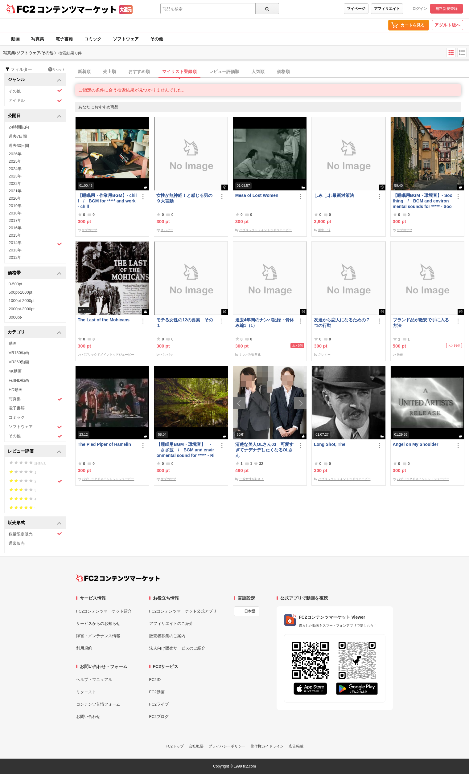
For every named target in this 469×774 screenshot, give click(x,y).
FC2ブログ (159, 716)
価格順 (283, 71)
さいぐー (167, 230)
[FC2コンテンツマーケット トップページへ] (118, 578)
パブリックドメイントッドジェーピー (265, 230)
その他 (156, 38)
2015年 (15, 235)
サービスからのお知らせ (98, 623)
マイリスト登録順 (179, 71)
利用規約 (84, 648)
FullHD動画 (19, 380)
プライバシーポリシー (226, 746)
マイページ (356, 8)
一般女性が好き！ (251, 479)
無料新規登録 (446, 8)
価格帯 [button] (35, 273)
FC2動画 (157, 692)
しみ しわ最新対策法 (334, 195)
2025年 (15, 161)
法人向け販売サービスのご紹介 (177, 648)
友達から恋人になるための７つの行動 (342, 322)
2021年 (15, 191)
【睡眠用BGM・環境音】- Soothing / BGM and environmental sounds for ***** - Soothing (423, 201)
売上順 (109, 71)
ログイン (419, 8)
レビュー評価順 (224, 71)
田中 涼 (324, 230)
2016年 (15, 228)
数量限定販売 (35, 533)
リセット (56, 69)
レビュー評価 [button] (35, 451)
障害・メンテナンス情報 (98, 635)
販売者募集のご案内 (167, 635)
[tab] (272, 72)
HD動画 (16, 389)
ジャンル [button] (35, 80)
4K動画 (15, 371)
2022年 (15, 183)
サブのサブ (89, 230)
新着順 (84, 71)
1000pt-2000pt (22, 300)
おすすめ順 (139, 71)
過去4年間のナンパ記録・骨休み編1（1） (264, 322)
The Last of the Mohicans (104, 319)
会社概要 (196, 746)
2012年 (15, 257)
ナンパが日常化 (250, 354)
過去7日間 (18, 136)
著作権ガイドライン (267, 746)
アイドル (35, 100)
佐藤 (400, 354)
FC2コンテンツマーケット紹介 (104, 611)
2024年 (15, 168)
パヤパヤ (167, 354)
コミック (92, 38)
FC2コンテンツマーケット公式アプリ (183, 611)
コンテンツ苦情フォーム (98, 704)
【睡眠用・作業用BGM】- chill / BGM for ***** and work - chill (107, 201)
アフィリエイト (387, 8)
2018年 (15, 213)
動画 (15, 38)
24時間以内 (19, 127)
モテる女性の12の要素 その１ (184, 322)
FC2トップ (175, 746)
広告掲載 (296, 746)
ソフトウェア (126, 38)
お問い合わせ (88, 716)
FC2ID (155, 679)
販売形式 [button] (35, 523)
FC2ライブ (159, 704)
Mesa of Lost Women (256, 195)
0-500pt (15, 284)
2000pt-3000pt (22, 309)
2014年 (35, 243)
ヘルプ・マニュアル (94, 679)
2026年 (15, 154)
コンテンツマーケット (77, 9)
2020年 (15, 198)
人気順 (258, 71)
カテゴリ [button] (35, 332)
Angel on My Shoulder (415, 444)
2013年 (15, 250)
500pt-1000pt (20, 292)
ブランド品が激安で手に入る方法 (421, 322)
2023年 (15, 176)
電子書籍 (64, 38)
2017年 (15, 220)
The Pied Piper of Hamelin (104, 444)
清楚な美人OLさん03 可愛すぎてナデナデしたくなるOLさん (264, 450)
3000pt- (15, 317)
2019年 (15, 205)
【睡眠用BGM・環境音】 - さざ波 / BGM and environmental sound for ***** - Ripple (185, 450)
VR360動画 (19, 362)
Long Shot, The (329, 444)
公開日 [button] (35, 116)
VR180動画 (19, 352)
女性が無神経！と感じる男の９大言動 (184, 198)
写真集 (37, 38)
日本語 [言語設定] (249, 611)
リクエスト (86, 692)
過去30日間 (19, 145)
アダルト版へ (447, 24)
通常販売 (17, 543)
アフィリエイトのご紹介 (171, 623)
